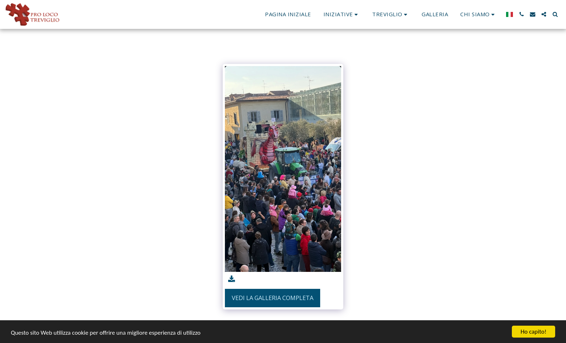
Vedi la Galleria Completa (272, 298)
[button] (342, 14)
